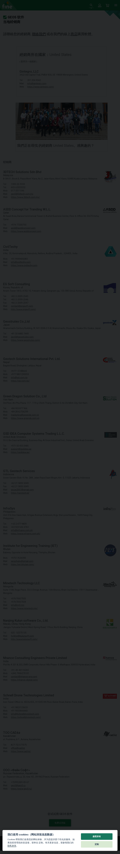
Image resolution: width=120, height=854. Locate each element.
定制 (97, 844)
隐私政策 (12, 845)
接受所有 (97, 836)
